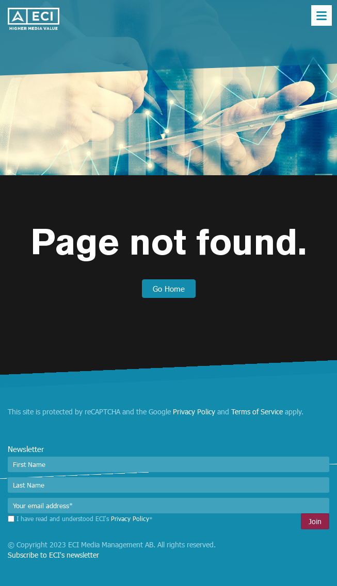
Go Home (169, 288)
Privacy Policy (194, 411)
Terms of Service (257, 411)
